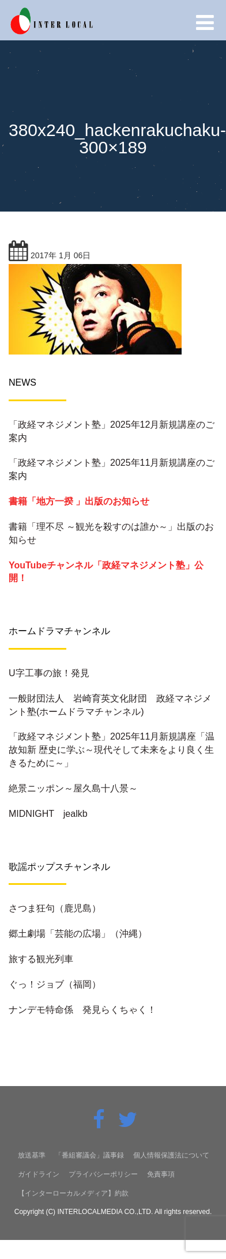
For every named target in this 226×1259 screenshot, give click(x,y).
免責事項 (161, 1174)
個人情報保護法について (171, 1155)
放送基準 (32, 1155)
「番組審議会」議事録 (89, 1155)
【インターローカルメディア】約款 (73, 1193)
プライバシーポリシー (103, 1174)
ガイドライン (38, 1174)
